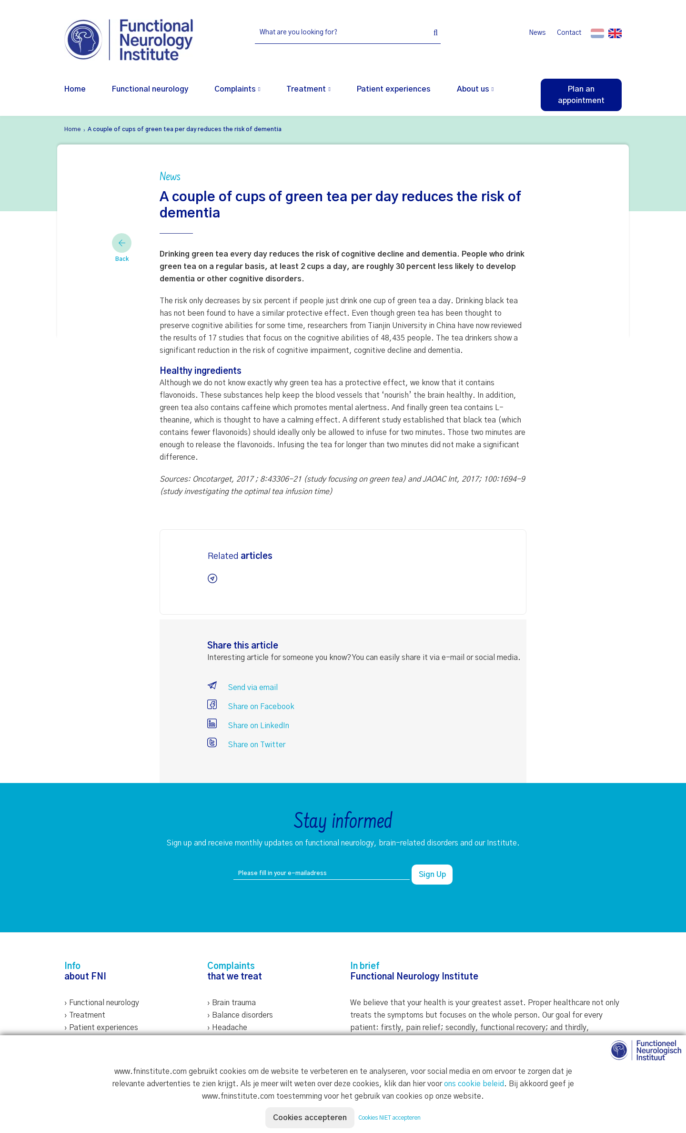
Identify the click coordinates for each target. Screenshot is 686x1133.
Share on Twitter (246, 745)
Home (75, 89)
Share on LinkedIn (248, 726)
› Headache (227, 1027)
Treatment (306, 89)
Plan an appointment (581, 94)
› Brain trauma (231, 1003)
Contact (569, 33)
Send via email (242, 687)
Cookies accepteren (310, 1118)
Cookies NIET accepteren (389, 1118)
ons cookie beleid (474, 1084)
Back (121, 247)
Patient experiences (394, 89)
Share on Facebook (250, 707)
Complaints (235, 89)
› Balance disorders (240, 1015)
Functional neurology (150, 89)
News (537, 33)
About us (473, 89)
